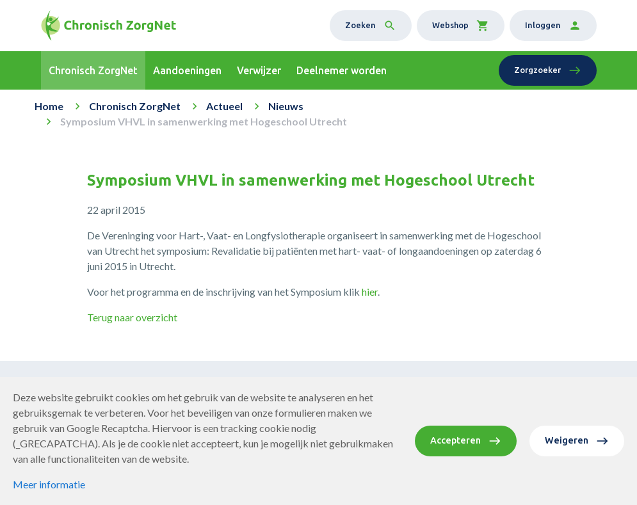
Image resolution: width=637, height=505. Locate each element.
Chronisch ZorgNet (135, 106)
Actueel (224, 106)
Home (49, 106)
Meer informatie (49, 484)
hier (370, 291)
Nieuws (285, 106)
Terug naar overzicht (132, 317)
